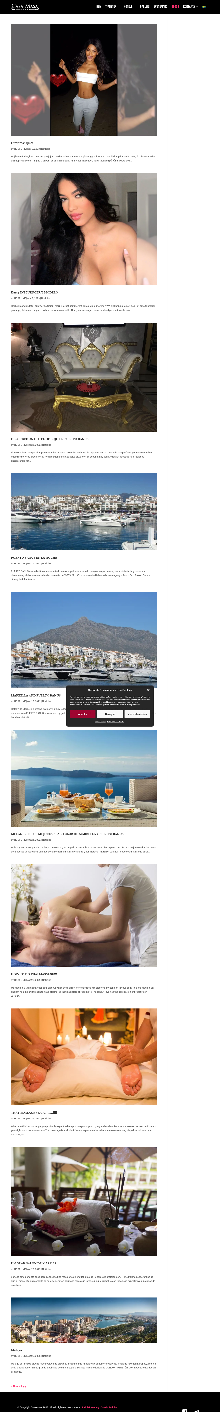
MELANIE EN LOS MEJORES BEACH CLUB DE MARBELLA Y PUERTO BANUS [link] (67, 834)
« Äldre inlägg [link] (18, 1386)
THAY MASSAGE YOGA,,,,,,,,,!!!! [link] (34, 1112)
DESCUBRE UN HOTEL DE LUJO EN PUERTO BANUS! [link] (50, 439)
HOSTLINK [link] (20, 148)
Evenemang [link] (160, 7)
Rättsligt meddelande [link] (115, 722)
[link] (25, 7)
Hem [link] (98, 7)
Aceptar (82, 714)
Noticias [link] (45, 148)
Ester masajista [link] (22, 143)
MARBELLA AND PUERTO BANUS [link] (36, 695)
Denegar (110, 714)
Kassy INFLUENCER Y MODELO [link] (34, 292)
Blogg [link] (175, 7)
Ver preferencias (137, 714)
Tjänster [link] (110, 7)
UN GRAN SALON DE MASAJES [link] (33, 1263)
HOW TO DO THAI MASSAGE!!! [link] (34, 974)
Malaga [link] (16, 1350)
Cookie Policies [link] (109, 1407)
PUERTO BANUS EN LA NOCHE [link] (34, 557)
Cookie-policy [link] (100, 722)
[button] (148, 690)
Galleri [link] (145, 7)
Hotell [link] (128, 7)
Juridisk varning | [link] (91, 1407)
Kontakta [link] (189, 7)
